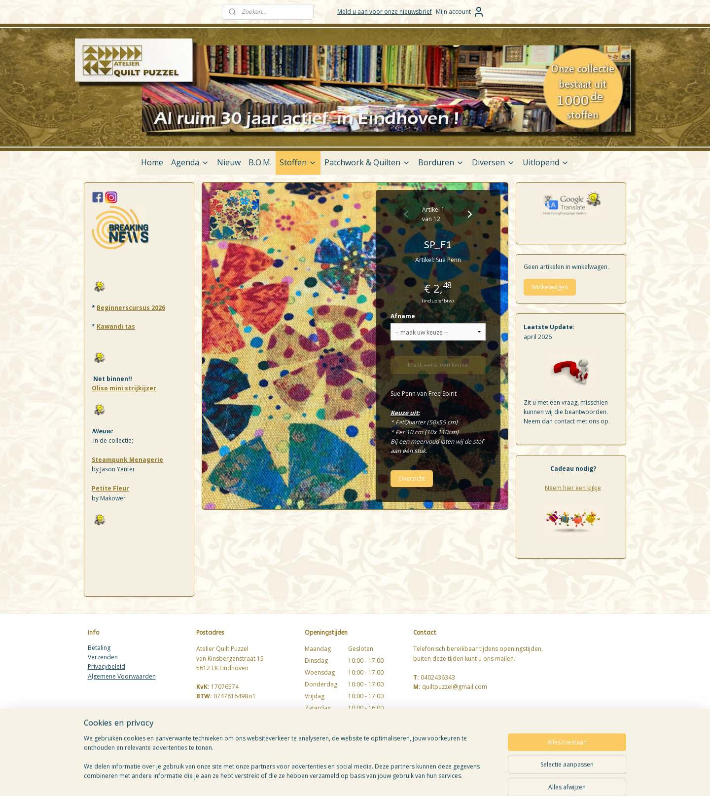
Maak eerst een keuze (438, 365)
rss (414, 778)
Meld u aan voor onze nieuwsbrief (384, 11)
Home (152, 162)
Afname (402, 316)
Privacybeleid (106, 666)
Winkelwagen (550, 287)
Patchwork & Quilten (367, 162)
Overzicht (411, 478)
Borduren (441, 162)
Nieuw (229, 162)
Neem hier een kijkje (573, 488)
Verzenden (103, 657)
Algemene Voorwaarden (122, 676)
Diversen (493, 162)
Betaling (99, 648)
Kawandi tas (116, 326)
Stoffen (298, 162)
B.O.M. (260, 162)
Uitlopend (546, 162)
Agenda (190, 162)
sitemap (393, 778)
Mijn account (460, 12)
